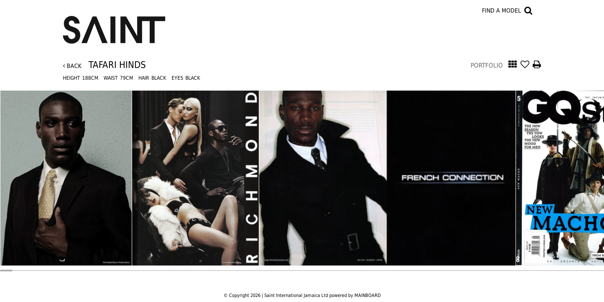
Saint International (114, 24)
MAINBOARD (367, 295)
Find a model (501, 10)
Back (72, 65)
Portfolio (487, 65)
